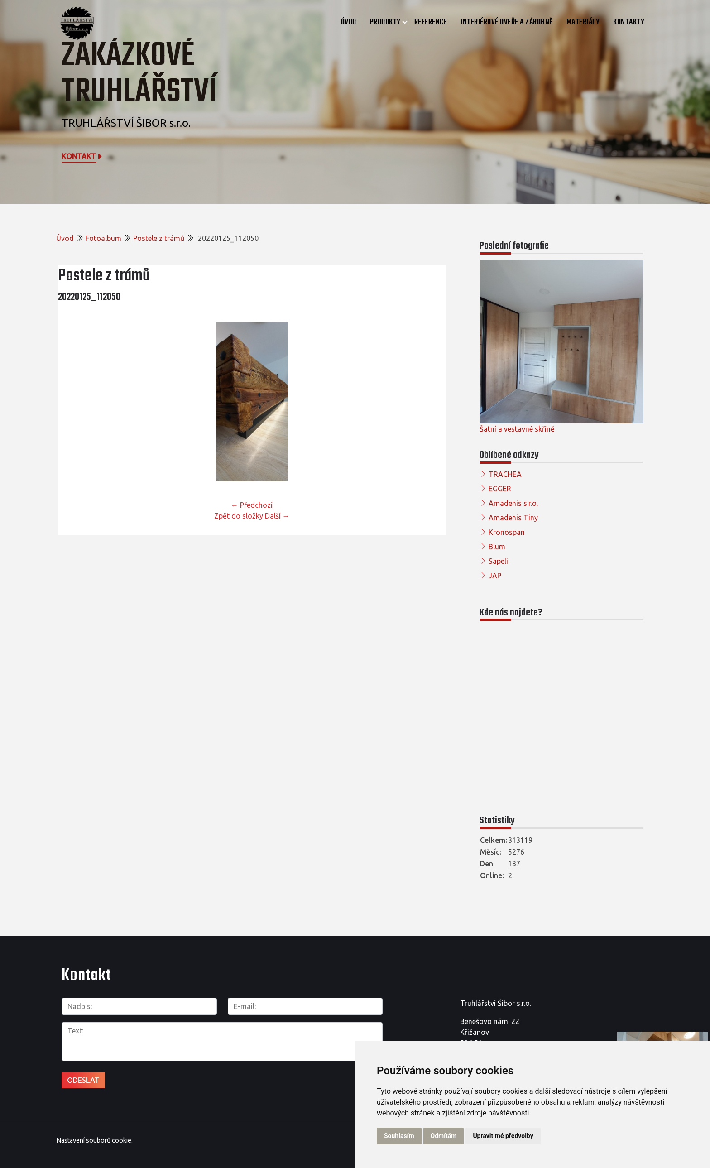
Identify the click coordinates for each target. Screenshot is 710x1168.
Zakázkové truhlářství (139, 74)
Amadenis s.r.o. (513, 503)
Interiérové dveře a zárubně (507, 22)
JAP (495, 576)
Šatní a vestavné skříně (517, 429)
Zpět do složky (238, 516)
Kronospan (507, 532)
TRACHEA (505, 474)
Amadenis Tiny (513, 518)
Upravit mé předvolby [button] (503, 1135)
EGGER (500, 489)
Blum (497, 547)
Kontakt (82, 156)
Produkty (385, 22)
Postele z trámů (158, 238)
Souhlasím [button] (399, 1135)
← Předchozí (252, 505)
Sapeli (498, 561)
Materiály (583, 22)
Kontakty (628, 22)
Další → (277, 516)
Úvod (348, 22)
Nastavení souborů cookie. (94, 1140)
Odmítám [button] (444, 1135)
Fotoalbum (103, 238)
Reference (430, 22)
